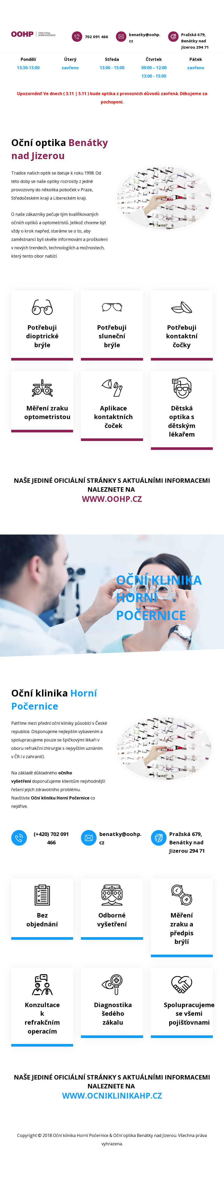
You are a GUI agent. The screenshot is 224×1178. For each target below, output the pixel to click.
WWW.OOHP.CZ (112, 499)
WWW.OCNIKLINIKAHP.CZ (112, 1095)
